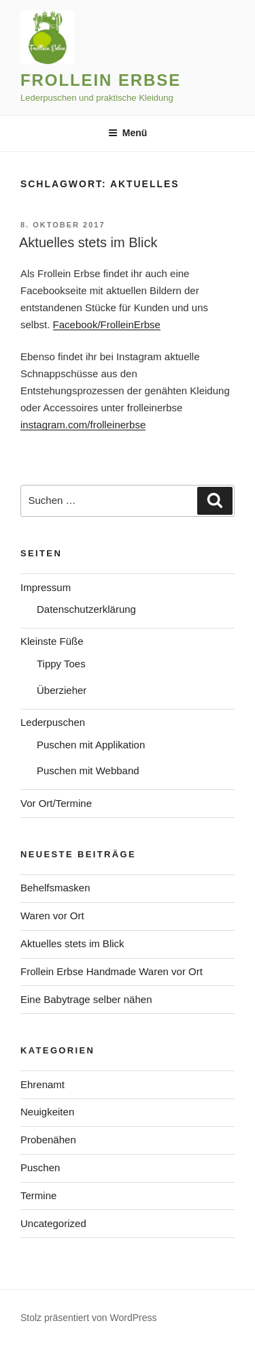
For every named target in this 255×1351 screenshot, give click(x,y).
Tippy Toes (61, 663)
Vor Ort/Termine (56, 803)
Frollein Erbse (100, 80)
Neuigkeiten (47, 1111)
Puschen (40, 1167)
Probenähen (48, 1139)
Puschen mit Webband (88, 770)
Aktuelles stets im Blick (88, 242)
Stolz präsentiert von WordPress (88, 1317)
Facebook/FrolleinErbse (106, 324)
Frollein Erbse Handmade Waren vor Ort (111, 971)
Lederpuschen (52, 722)
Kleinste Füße (52, 641)
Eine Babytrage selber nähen (86, 999)
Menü (128, 132)
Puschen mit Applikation (91, 744)
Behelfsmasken (55, 887)
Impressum (45, 587)
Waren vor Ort (52, 915)
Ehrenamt (42, 1084)
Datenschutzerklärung (86, 609)
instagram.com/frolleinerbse (83, 424)
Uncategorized (53, 1223)
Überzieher (61, 690)
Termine (38, 1195)
